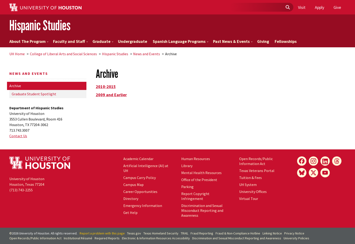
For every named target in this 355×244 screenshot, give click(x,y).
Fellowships (286, 41)
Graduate (103, 41)
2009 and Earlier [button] (111, 94)
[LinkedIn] (325, 161)
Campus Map (133, 184)
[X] (313, 172)
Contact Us (18, 136)
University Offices (253, 191)
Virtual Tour (248, 198)
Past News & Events (233, 41)
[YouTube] (325, 172)
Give (337, 7)
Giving (263, 41)
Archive (15, 85)
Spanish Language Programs (181, 41)
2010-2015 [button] (106, 86)
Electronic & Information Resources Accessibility (156, 238)
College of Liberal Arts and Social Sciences (63, 54)
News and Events (146, 54)
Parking (187, 186)
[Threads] (336, 161)
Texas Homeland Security (160, 233)
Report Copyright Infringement (195, 196)
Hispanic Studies (40, 25)
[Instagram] (313, 161)
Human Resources (195, 158)
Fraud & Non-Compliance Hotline (238, 233)
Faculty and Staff (70, 41)
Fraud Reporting (202, 233)
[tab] (221, 86)
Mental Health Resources (201, 172)
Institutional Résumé (78, 238)
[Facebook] (301, 161)
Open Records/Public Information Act (256, 161)
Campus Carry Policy (139, 177)
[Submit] (287, 7)
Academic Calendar (138, 158)
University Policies (296, 238)
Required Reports (107, 238)
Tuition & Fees (250, 177)
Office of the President (199, 179)
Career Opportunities (140, 191)
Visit (301, 7)
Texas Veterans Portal (256, 170)
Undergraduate (132, 41)
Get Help (130, 212)
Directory (130, 198)
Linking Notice (272, 233)
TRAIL (184, 233)
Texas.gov (134, 233)
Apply (319, 7)
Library (186, 165)
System (248, 184)
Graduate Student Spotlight (34, 94)
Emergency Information (142, 205)
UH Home (17, 54)
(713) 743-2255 (21, 190)
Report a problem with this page (102, 233)
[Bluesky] (301, 172)
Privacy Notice (294, 233)
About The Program (29, 41)
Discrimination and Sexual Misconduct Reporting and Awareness (202, 210)
